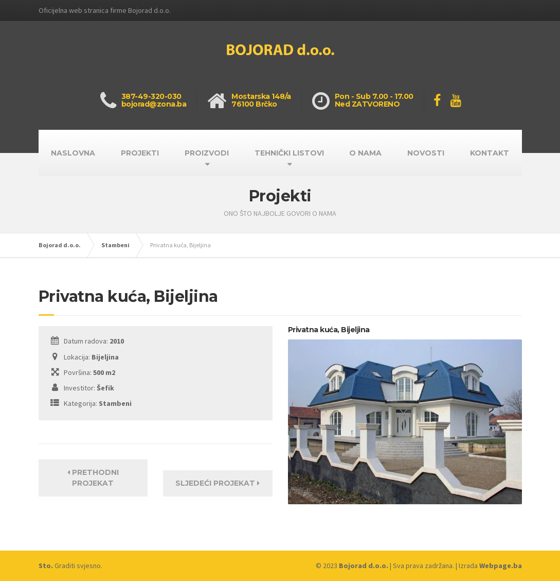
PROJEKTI (140, 153)
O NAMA (365, 153)
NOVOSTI (425, 153)
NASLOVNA (73, 153)
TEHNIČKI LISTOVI (289, 153)
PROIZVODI (207, 153)
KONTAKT (489, 153)
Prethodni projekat (93, 478)
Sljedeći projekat (217, 483)
